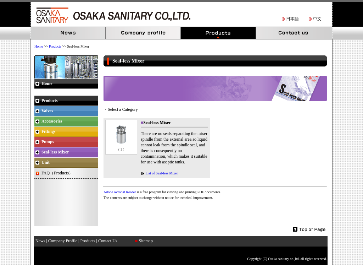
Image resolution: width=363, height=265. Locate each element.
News (68, 33)
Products (218, 33)
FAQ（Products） (57, 173)
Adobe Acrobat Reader (120, 192)
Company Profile (143, 33)
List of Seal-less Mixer (161, 173)
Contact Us (293, 33)
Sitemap (146, 240)
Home (38, 46)
